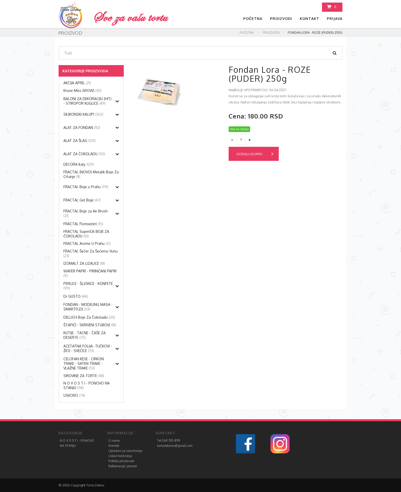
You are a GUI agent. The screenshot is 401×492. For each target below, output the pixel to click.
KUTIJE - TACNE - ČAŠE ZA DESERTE (84, 335)
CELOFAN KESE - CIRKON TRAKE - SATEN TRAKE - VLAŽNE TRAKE (83, 363)
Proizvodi (281, 18)
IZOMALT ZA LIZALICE (84, 263)
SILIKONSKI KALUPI (83, 114)
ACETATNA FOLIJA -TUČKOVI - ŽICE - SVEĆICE (87, 348)
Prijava (334, 18)
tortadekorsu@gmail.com (174, 446)
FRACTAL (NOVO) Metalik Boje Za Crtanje (91, 174)
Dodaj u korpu (255, 154)
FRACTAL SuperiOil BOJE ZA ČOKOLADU (86, 233)
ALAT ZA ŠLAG (79, 140)
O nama (114, 440)
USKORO (74, 395)
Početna (252, 18)
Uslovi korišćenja (120, 456)
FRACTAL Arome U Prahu (87, 243)
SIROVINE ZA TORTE (83, 376)
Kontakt (309, 18)
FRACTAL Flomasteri (83, 224)
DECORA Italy (78, 164)
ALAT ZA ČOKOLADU (84, 154)
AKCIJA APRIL (77, 83)
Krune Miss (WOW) (82, 90)
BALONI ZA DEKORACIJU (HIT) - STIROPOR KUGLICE (87, 101)
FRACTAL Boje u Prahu (85, 187)
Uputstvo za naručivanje (125, 451)
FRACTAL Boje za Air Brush (85, 213)
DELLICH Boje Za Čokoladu (89, 317)
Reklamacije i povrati (122, 466)
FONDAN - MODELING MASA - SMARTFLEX (88, 306)
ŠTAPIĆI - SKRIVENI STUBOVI (89, 325)
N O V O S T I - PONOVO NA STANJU (86, 385)
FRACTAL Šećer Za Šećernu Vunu (90, 253)
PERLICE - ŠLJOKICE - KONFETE (88, 285)
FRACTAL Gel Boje (82, 200)
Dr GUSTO (75, 296)
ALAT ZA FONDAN (81, 127)
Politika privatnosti (121, 461)
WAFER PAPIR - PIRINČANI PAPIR (90, 273)
